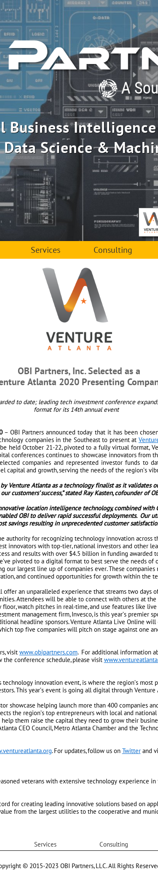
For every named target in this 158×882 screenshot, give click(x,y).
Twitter (131, 751)
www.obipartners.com (48, 652)
